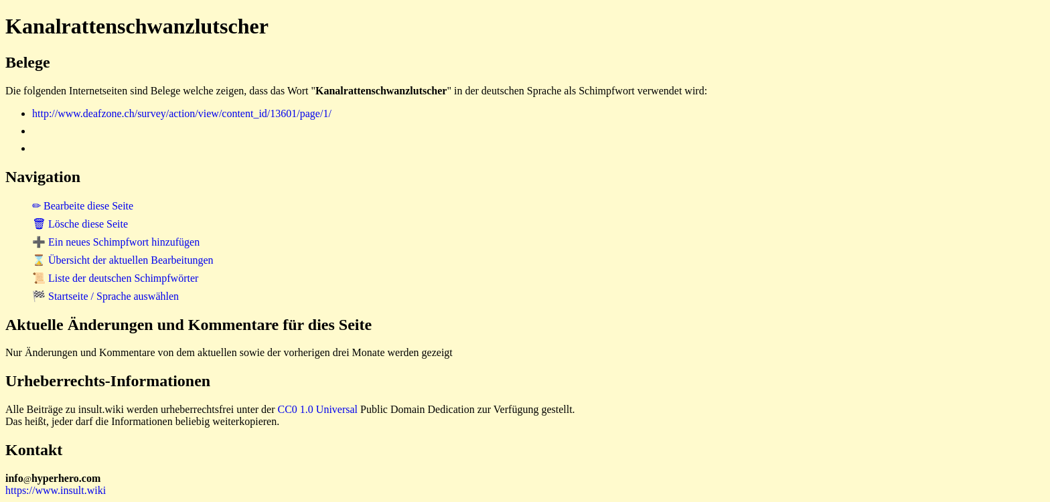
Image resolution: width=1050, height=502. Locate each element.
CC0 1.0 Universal (318, 409)
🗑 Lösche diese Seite (80, 224)
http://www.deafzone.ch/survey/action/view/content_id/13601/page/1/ (181, 113)
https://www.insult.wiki (55, 490)
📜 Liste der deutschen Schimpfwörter (115, 278)
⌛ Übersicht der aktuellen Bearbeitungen (123, 260)
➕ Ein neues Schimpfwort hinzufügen (116, 242)
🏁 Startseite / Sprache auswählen (105, 296)
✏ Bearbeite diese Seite (82, 206)
